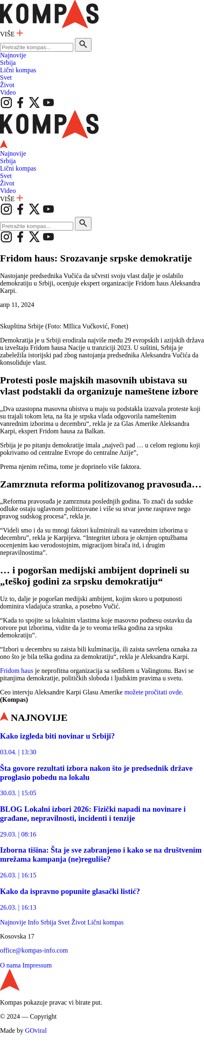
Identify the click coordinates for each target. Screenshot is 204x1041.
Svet (6, 77)
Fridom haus (16, 670)
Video (8, 92)
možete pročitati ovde (153, 692)
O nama (10, 965)
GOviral (35, 1030)
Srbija (8, 62)
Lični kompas (18, 70)
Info (33, 922)
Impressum (37, 965)
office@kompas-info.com (34, 950)
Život (7, 84)
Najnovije (13, 55)
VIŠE (11, 34)
